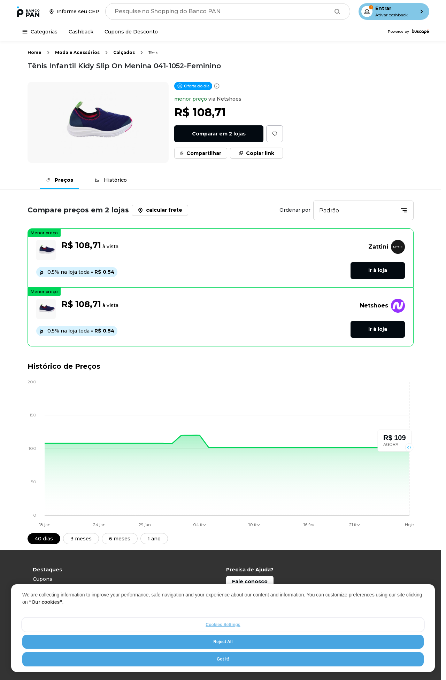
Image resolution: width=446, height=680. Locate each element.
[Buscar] (337, 11)
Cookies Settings (223, 640)
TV (36, 598)
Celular (41, 588)
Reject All (222, 657)
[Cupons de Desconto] (131, 31)
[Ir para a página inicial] (28, 11)
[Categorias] (40, 31)
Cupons (42, 579)
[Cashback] (81, 31)
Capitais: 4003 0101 (250, 593)
